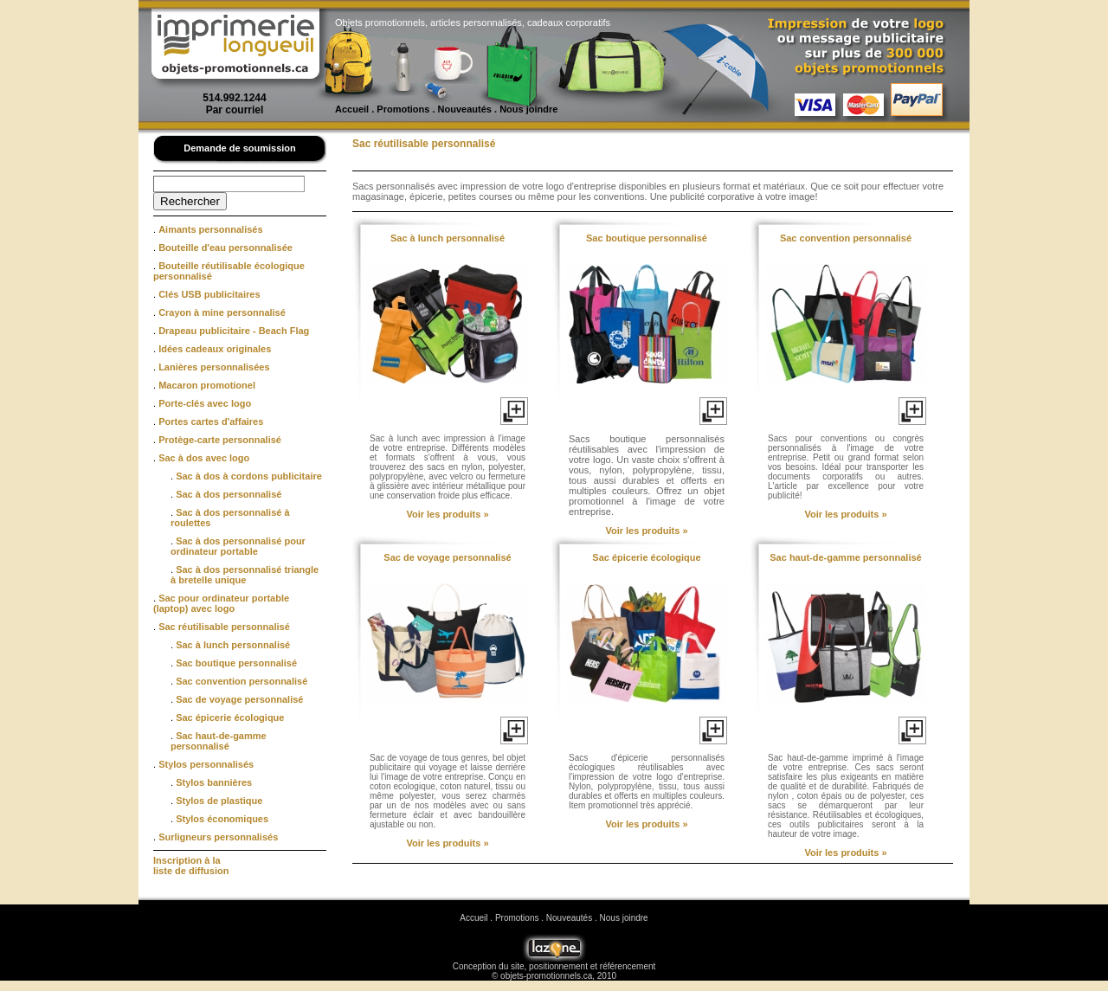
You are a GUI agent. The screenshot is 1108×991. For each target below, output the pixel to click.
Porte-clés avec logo (204, 403)
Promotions (403, 109)
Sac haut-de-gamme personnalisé (219, 740)
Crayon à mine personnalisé (222, 312)
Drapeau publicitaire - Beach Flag (233, 330)
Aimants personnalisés (210, 229)
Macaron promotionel (206, 385)
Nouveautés (465, 109)
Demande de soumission (240, 148)
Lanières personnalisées (213, 367)
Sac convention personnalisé (241, 681)
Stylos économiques (222, 819)
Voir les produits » (447, 514)
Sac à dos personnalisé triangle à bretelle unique (245, 574)
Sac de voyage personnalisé (239, 699)
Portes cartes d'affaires (210, 421)
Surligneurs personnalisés (218, 837)
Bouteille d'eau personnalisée (225, 247)
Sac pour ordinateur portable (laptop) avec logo (221, 603)
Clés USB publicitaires (209, 294)
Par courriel (235, 110)
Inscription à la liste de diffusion (191, 865)
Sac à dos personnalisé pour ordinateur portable (238, 546)
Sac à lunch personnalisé (233, 645)
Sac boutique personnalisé (236, 663)
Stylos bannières (214, 782)
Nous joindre (528, 109)
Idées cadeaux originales (214, 349)
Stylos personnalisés (206, 764)
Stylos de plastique (219, 800)
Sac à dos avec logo (203, 458)
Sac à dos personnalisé (228, 494)
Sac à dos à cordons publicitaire (249, 476)
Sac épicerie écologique (230, 717)
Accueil (352, 109)
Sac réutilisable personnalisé (224, 626)
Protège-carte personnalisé (219, 439)
